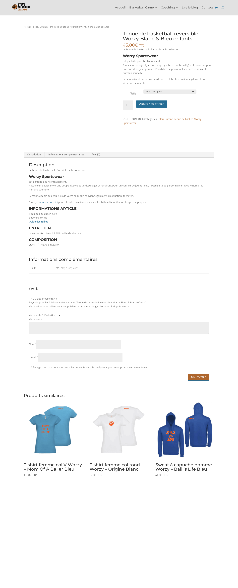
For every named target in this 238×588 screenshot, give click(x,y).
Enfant (43, 27)
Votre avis (35, 320)
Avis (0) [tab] (96, 155)
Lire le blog (190, 7)
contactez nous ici (47, 202)
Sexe (35, 27)
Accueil (120, 7)
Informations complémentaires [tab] (66, 155)
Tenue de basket (183, 119)
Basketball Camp (141, 7)
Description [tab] (34, 155)
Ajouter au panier (151, 104)
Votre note (36, 315)
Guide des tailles (38, 222)
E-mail (33, 357)
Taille (133, 94)
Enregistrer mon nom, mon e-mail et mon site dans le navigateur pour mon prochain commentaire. (90, 368)
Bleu (161, 119)
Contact (207, 7)
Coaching (168, 7)
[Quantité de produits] (128, 105)
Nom (32, 344)
